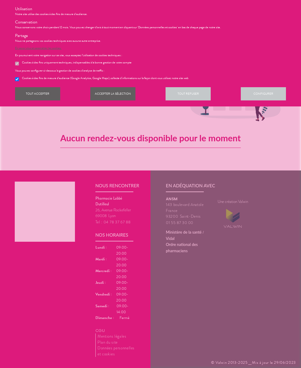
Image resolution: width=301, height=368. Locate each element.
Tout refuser (188, 93)
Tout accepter (37, 93)
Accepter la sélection (113, 93)
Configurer (263, 93)
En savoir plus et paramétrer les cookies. (38, 48)
